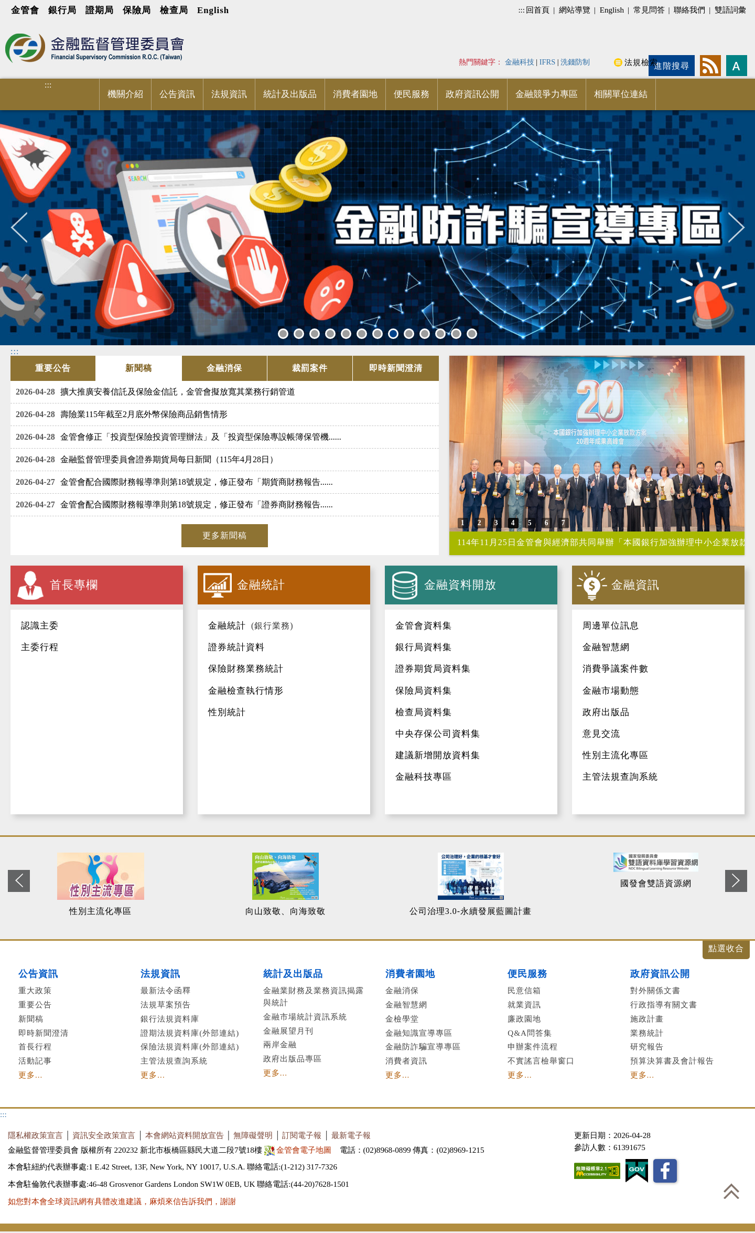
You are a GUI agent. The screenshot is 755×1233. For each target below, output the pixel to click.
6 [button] (362, 333)
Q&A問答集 (530, 1032)
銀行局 (62, 10)
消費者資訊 (406, 1060)
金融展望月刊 (288, 1030)
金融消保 (402, 990)
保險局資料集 (423, 691)
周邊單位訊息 (611, 626)
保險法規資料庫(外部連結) (190, 1046)
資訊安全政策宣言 (103, 1135)
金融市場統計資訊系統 (305, 1016)
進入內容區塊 (26, 27)
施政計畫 (647, 1018)
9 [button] (409, 333)
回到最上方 (731, 1191)
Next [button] (736, 227)
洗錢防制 (575, 62)
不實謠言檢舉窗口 (541, 1060)
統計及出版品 (290, 94)
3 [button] (314, 333)
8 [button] (393, 333)
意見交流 (601, 734)
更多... (30, 1074)
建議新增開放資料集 (437, 755)
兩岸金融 (280, 1044)
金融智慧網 (606, 647)
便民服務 (411, 94)
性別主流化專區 (616, 755)
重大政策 (35, 990)
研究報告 (647, 1046)
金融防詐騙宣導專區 (423, 1046)
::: (521, 9)
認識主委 (40, 626)
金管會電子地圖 (299, 1149)
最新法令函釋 (166, 990)
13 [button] (473, 333)
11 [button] (442, 333)
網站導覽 (574, 9)
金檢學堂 (402, 1018)
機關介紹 (125, 94)
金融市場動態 (611, 691)
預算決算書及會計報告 (672, 1060)
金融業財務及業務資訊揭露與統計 (313, 996)
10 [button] (426, 333)
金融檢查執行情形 (246, 691)
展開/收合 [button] (726, 950)
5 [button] (346, 333)
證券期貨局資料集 (433, 669)
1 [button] (283, 333)
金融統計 (227, 626)
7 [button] (377, 333)
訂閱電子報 (301, 1135)
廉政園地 (524, 1018)
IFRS (548, 62)
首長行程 (35, 1046)
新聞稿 (31, 1018)
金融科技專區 (423, 777)
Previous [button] (25, 227)
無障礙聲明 (253, 1135)
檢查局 (174, 10)
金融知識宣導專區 (418, 1032)
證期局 (99, 10)
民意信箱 (524, 990)
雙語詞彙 (730, 9)
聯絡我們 (689, 9)
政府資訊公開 (472, 94)
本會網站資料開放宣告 (184, 1135)
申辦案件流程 (533, 1046)
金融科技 (519, 62)
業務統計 (647, 1032)
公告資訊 (177, 94)
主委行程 (40, 647)
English (213, 10)
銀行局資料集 (423, 647)
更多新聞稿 (224, 535)
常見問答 (649, 9)
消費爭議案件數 (616, 669)
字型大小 (736, 65)
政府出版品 (606, 712)
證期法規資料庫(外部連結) (190, 1032)
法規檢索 (641, 62)
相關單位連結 (621, 94)
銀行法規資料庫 (170, 1018)
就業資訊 (524, 1004)
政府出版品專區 (292, 1058)
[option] (377, 227)
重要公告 (35, 1004)
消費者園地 (355, 94)
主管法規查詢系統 (620, 777)
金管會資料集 (423, 626)
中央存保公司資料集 (437, 734)
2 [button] (299, 333)
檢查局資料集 (423, 712)
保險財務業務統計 (246, 669)
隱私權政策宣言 (35, 1135)
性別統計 (227, 712)
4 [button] (330, 333)
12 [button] (457, 333)
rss (710, 65)
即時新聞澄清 (43, 1032)
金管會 (25, 10)
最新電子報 (351, 1135)
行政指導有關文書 (663, 1004)
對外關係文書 (655, 990)
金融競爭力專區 (546, 94)
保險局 (137, 10)
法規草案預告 (166, 1004)
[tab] (52, 368)
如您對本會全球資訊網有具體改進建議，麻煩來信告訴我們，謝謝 (122, 1201)
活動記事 (35, 1060)
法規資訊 (229, 94)
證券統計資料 (236, 647)
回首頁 (537, 9)
